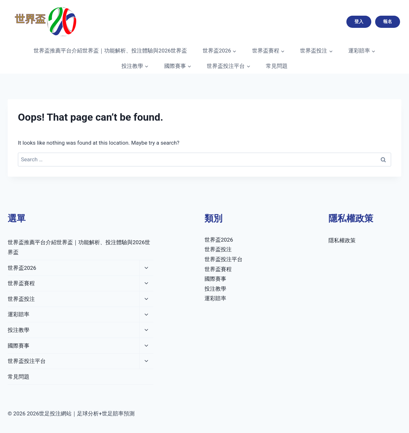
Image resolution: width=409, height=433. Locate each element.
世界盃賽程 (21, 283)
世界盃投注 (21, 299)
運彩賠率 (18, 314)
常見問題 (277, 66)
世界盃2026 (22, 268)
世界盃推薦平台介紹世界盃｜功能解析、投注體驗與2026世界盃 (110, 50)
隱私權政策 (342, 240)
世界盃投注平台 (27, 361)
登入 (358, 21)
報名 (387, 21)
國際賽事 (18, 345)
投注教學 (18, 330)
